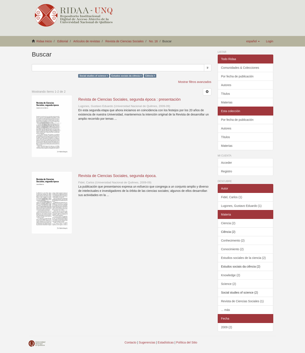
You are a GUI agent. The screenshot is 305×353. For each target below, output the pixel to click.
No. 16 (153, 41)
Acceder (226, 162)
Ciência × (150, 75)
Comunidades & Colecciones (240, 67)
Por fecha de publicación (237, 76)
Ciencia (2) (228, 223)
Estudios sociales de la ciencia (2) (243, 258)
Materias (227, 102)
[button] (253, 41)
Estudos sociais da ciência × (126, 75)
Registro (226, 171)
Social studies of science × (94, 75)
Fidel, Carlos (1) (231, 197)
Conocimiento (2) (232, 249)
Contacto (130, 342)
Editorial (62, 41)
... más (225, 310)
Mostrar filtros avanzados (194, 82)
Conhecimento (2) (233, 240)
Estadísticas (166, 342)
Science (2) (228, 284)
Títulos (225, 93)
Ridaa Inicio (44, 41)
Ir (208, 67)
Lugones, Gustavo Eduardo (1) (241, 205)
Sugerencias (147, 342)
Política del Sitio (186, 342)
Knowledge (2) (230, 275)
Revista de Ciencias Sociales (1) (242, 301)
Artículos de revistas (86, 41)
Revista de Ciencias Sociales (124, 41)
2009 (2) (226, 327)
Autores (226, 85)
